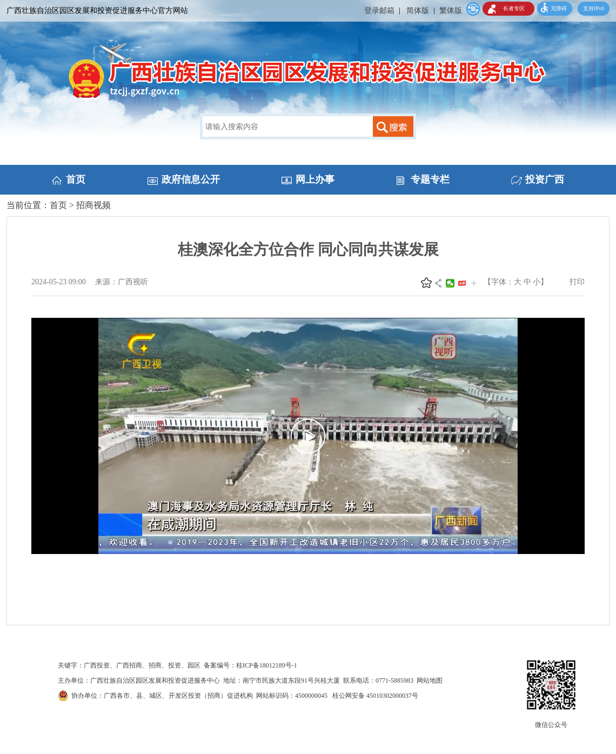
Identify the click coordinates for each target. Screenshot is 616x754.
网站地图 (430, 680)
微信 (450, 283)
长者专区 (514, 8)
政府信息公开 (191, 179)
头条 (462, 283)
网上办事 (315, 179)
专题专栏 (430, 179)
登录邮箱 (379, 10)
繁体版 (450, 10)
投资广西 (544, 179)
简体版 (417, 10)
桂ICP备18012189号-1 (266, 665)
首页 (75, 179)
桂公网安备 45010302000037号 (375, 695)
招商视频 (93, 205)
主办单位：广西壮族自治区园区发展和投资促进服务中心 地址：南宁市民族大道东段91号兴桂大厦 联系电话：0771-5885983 (237, 680)
